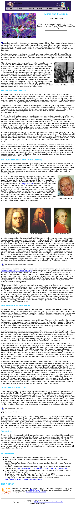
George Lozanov (27, 184)
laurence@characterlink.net (36, 492)
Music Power (35, 490)
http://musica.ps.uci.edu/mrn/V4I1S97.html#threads (23, 479)
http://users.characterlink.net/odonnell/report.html (48, 502)
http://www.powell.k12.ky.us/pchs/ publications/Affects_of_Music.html (42, 468)
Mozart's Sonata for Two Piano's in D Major (16, 271)
